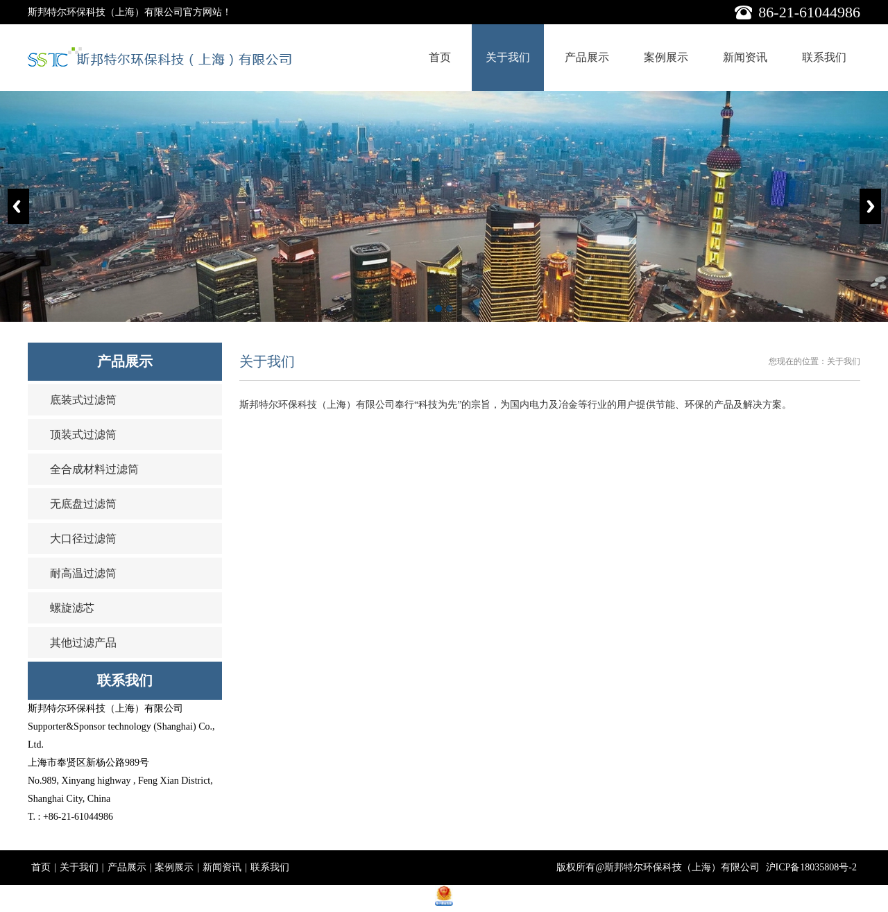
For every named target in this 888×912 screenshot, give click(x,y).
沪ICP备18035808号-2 (811, 867)
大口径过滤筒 (83, 538)
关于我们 (508, 57)
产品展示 (587, 57)
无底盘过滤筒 (83, 504)
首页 (440, 57)
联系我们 (824, 57)
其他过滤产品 (83, 642)
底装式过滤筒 (83, 400)
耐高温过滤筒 (83, 573)
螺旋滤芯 (72, 608)
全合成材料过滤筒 (94, 469)
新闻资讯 (745, 57)
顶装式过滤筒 (83, 434)
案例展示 (666, 57)
